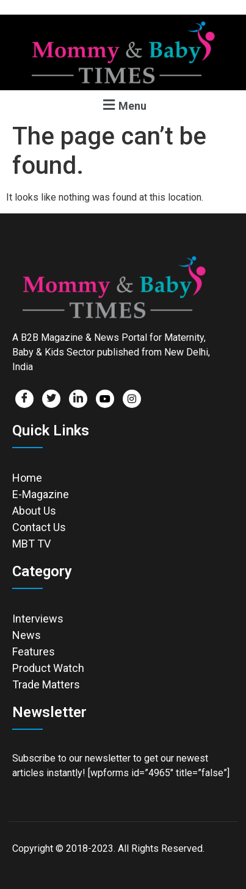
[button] (123, 104)
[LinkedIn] (78, 399)
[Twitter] (51, 399)
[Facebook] (24, 399)
